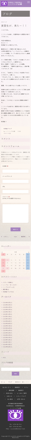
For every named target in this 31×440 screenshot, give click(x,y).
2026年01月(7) (7, 312)
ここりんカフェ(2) (8, 287)
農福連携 (11, 390)
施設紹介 (21, 390)
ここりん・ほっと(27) (10, 285)
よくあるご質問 (22, 393)
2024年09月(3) (7, 347)
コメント (15, 198)
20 (19, 265)
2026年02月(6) (7, 309)
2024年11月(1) (7, 342)
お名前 (5, 166)
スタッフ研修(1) (8, 282)
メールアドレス (7, 176)
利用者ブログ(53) (8, 292)
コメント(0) (7, 133)
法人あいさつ (7, 387)
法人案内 (10, 399)
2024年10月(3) (7, 344)
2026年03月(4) (7, 307)
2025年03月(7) (7, 333)
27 (19, 268)
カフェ (26, 387)
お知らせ (9, 396)
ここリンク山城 (15, 408)
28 (23, 268)
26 (15, 268)
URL (3, 186)
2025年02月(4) (7, 335)
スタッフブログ (21, 396)
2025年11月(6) (7, 316)
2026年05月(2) (7, 302)
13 (19, 263)
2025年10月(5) (7, 319)
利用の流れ (9, 393)
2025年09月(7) (7, 321)
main (15, 236)
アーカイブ (6, 296)
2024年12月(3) (7, 340)
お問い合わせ (21, 399)
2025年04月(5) (7, 330)
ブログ (10, 382)
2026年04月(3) (7, 305)
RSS (4, 357)
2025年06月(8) (7, 328)
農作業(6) (6, 289)
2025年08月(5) (7, 323)
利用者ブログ (8, 129)
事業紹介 (17, 387)
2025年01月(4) (7, 337)
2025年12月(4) (7, 314)
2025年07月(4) (7, 326)
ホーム (3, 382)
